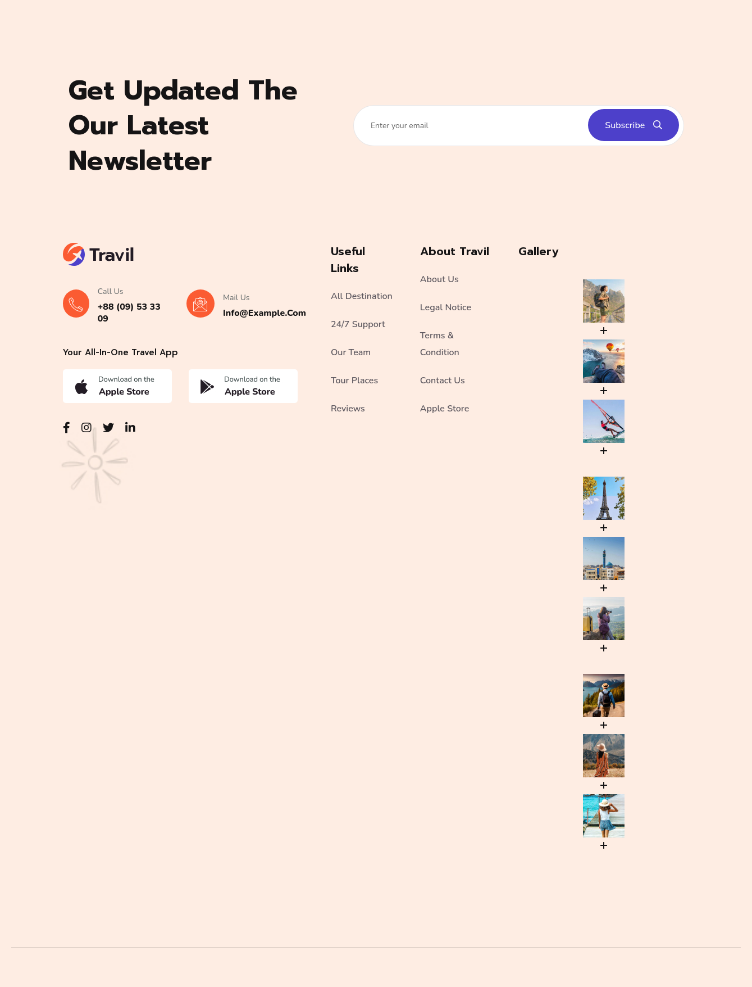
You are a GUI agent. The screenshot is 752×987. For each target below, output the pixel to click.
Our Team (351, 352)
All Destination (362, 296)
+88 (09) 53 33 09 (129, 313)
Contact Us (442, 380)
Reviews (348, 408)
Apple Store (444, 408)
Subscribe (633, 125)
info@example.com (264, 313)
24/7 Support (358, 324)
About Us (439, 279)
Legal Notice (445, 307)
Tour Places (354, 380)
